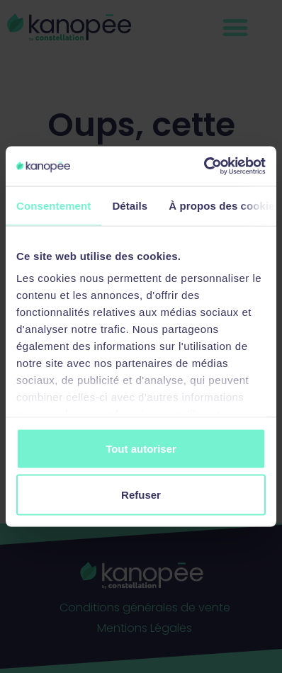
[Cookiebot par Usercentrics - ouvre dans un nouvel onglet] (204, 166)
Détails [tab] (129, 205)
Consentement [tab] (53, 205)
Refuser (141, 495)
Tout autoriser (141, 448)
